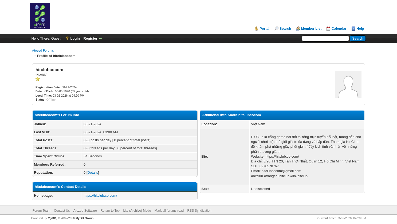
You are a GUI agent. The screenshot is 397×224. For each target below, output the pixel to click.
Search (285, 28)
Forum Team (41, 210)
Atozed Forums (43, 50)
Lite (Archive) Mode (137, 210)
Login (75, 38)
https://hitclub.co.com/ (100, 195)
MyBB (52, 218)
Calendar (339, 28)
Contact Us (62, 210)
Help (360, 28)
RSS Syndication (199, 210)
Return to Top (110, 210)
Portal (264, 28)
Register (90, 38)
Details (92, 172)
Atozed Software (85, 210)
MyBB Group (84, 218)
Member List (311, 28)
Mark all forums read (169, 210)
